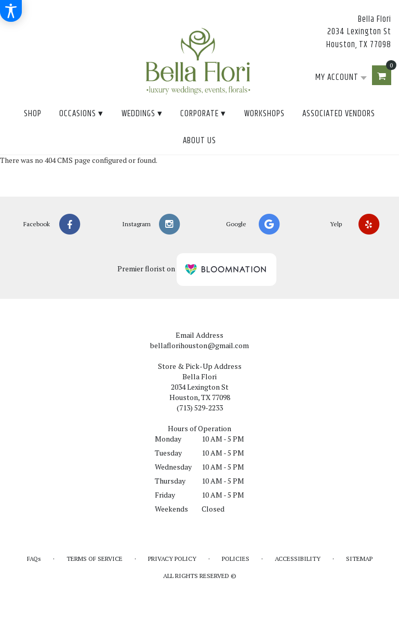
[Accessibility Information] (11, 11)
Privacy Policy (172, 558)
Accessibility (298, 558)
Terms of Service (94, 558)
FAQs (34, 558)
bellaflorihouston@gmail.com (199, 345)
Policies (235, 558)
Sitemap (359, 558)
